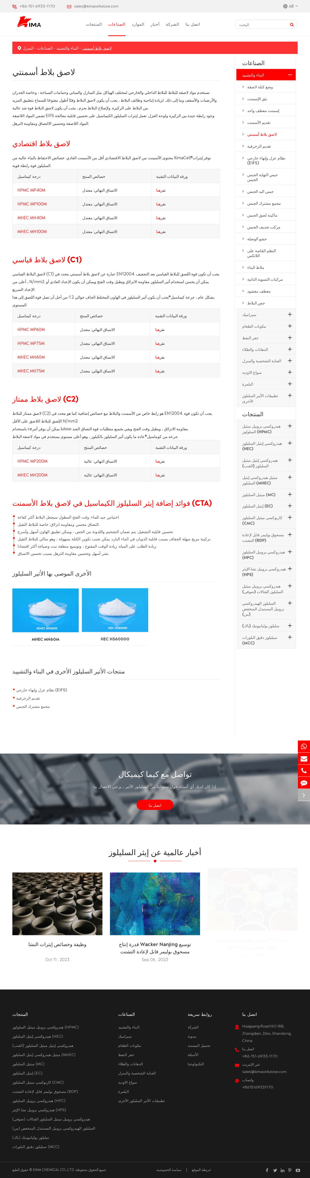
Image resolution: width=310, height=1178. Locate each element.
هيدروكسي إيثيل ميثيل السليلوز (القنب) (260, 462)
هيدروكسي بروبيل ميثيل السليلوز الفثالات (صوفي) (262, 588)
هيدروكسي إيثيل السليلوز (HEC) (262, 445)
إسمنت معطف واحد (263, 110)
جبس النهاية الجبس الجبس (262, 176)
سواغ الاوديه (252, 372)
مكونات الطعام (254, 326)
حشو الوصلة (257, 238)
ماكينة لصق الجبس (262, 214)
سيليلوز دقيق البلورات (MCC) (259, 639)
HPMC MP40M (31, 189)
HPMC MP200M (32, 460)
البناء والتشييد (67, 48)
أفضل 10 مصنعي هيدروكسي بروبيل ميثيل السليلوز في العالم (252, 944)
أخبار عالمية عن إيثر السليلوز (155, 854)
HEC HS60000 (115, 634)
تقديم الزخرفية (28, 698)
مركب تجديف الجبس (263, 226)
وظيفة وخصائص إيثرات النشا (57, 940)
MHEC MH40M (31, 217)
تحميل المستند (199, 1045)
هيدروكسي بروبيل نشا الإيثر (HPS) (264, 571)
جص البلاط (256, 302)
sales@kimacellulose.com (96, 5)
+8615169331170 (257, 1086)
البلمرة (247, 383)
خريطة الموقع (201, 1169)
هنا (158, 189)
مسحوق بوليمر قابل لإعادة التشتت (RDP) (263, 537)
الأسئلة (193, 1054)
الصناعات (116, 24)
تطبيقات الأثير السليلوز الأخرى (260, 398)
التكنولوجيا (196, 1063)
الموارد (138, 24)
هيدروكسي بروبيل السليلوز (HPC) (263, 554)
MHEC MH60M (31, 356)
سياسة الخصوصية (168, 1169)
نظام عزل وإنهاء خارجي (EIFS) (41, 689)
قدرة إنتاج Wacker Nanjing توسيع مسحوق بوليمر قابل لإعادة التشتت (155, 944)
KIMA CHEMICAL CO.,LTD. (54, 1169)
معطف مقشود (259, 290)
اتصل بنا (193, 24)
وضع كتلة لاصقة (260, 86)
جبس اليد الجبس (260, 191)
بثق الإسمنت (257, 98)
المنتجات (94, 24)
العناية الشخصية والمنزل (261, 360)
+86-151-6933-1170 (37, 5)
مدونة (192, 1036)
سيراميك (249, 314)
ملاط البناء (255, 266)
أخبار (155, 24)
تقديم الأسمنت (258, 122)
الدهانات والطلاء (255, 349)
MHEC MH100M (32, 231)
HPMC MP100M (32, 203)
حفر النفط (250, 337)
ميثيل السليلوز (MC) (258, 494)
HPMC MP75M (31, 343)
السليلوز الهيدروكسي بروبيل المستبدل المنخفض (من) (263, 608)
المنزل (28, 48)
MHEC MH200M (32, 474)
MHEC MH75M (31, 370)
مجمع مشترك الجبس (33, 706)
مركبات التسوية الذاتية (265, 278)
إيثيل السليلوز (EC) (257, 505)
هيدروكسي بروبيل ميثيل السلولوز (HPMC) (261, 428)
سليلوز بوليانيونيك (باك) (260, 625)
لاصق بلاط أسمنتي (97, 48)
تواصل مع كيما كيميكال (155, 776)
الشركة (172, 24)
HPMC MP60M (31, 329)
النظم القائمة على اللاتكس (261, 252)
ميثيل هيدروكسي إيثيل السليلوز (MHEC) (260, 479)
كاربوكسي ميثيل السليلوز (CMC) (262, 520)
